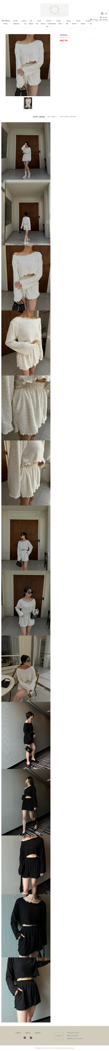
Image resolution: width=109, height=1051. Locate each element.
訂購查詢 (18, 1033)
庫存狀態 (68, 116)
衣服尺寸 (52, 116)
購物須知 (28, 1033)
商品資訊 (39, 116)
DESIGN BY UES (70, 1048)
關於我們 (37, 1033)
